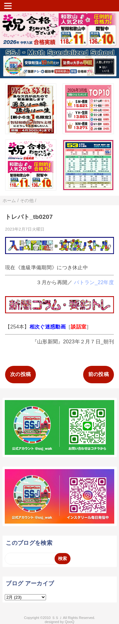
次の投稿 (20, 374)
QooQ (69, 622)
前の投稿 (98, 374)
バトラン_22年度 (94, 282)
